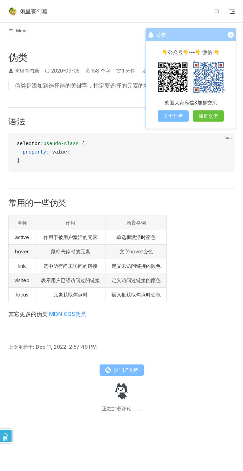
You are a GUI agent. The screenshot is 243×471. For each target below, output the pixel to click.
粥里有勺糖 (27, 71)
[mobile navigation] (231, 11)
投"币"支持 (121, 370)
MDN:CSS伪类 (67, 314)
